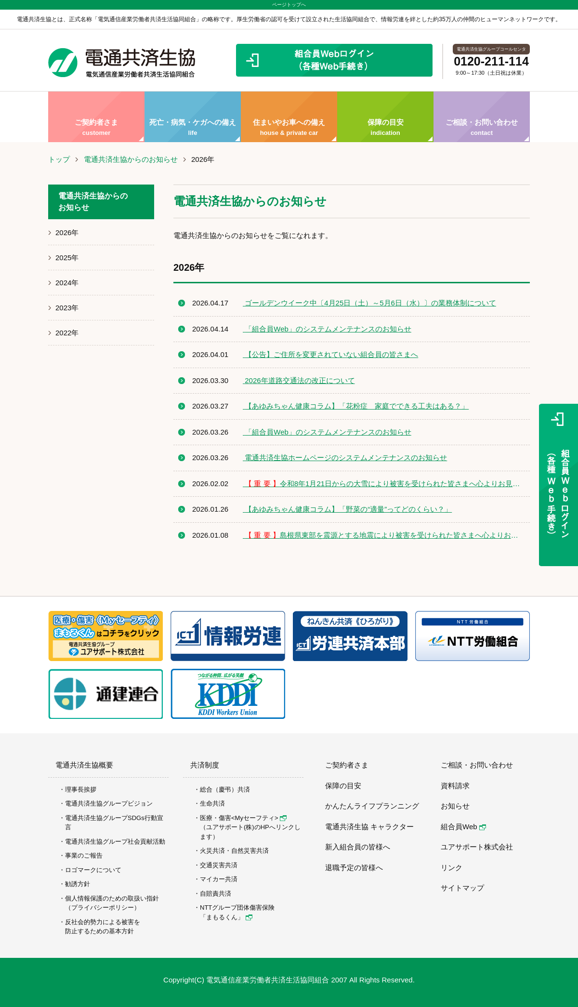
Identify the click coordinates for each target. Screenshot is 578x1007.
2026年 (67, 232)
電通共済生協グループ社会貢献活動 (115, 841)
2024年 (67, 282)
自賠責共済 (215, 893)
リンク (451, 867)
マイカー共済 (218, 879)
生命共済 (212, 803)
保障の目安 (385, 116)
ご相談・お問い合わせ (482, 116)
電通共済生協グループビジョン (109, 803)
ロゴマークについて (93, 870)
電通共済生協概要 (84, 765)
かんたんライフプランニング (372, 806)
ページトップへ (289, 4)
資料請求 (455, 786)
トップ (59, 159)
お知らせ (455, 806)
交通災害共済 (218, 865)
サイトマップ (462, 888)
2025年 (67, 257)
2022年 (67, 333)
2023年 (67, 308)
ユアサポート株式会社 (477, 847)
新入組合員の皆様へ (357, 847)
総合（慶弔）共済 (225, 789)
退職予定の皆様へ (354, 867)
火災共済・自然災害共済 (234, 850)
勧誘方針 (77, 884)
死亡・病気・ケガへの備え (192, 116)
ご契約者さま (96, 116)
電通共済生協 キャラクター (369, 826)
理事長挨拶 (80, 789)
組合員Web (463, 826)
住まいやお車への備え (289, 116)
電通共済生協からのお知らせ (131, 159)
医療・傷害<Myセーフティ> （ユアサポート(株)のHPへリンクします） (250, 827)
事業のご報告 (84, 855)
